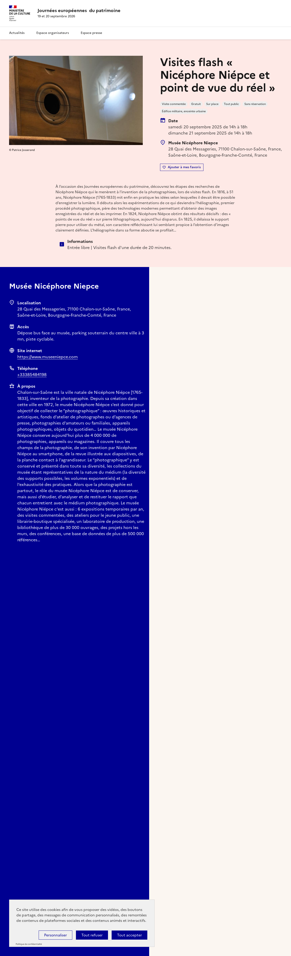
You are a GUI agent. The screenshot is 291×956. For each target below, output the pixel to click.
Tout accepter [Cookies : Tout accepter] (129, 935)
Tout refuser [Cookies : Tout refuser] (92, 935)
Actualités (17, 33)
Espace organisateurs (52, 33)
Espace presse (91, 33)
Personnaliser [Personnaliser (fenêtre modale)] (55, 935)
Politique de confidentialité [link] (29, 944)
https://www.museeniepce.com (47, 357)
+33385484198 (32, 374)
